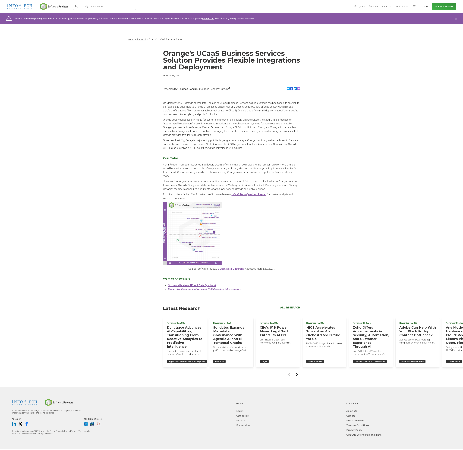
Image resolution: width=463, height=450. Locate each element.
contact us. (208, 18)
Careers (350, 415)
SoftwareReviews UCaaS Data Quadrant (192, 285)
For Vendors (401, 6)
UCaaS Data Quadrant (231, 268)
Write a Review (444, 6)
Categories (359, 6)
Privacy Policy (61, 431)
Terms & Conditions (357, 425)
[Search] (76, 6)
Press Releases (355, 420)
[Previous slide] (289, 374)
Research (141, 39)
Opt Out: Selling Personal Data (363, 434)
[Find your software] (108, 6)
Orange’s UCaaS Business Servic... (166, 39)
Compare (373, 6)
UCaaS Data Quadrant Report (249, 194)
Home (131, 39)
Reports (241, 420)
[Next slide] (296, 374)
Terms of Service (78, 431)
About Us (386, 6)
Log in (239, 411)
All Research (290, 307)
